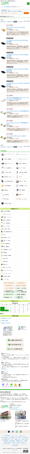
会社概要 (4, 452)
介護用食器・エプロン (19, 444)
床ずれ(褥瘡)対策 (7, 6)
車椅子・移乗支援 (4, 441)
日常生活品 (18, 446)
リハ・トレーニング (23, 447)
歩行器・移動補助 (7, 439)
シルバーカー (14, 11)
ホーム (2, 6)
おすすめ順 (20, 21)
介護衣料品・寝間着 (7, 446)
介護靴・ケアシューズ (22, 439)
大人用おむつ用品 (25, 441)
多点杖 (9, 11)
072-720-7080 (16, 411)
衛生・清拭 (13, 446)
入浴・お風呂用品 (11, 441)
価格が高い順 (9, 21)
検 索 (26, 13)
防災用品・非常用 (15, 449)
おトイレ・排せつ (18, 441)
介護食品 (25, 444)
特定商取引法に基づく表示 (11, 452)
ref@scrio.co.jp (19, 413)
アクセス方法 (2, 425)
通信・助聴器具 (12, 444)
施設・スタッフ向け (7, 447)
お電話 (27, 425)
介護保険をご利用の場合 (6, 322)
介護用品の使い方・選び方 (6, 318)
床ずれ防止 (20, 11)
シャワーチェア (4, 11)
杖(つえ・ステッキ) (14, 439)
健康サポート (24, 446)
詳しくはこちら (4, 369)
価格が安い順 (3, 21)
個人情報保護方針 (19, 452)
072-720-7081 (14, 412)
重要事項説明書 (25, 452)
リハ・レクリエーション (15, 447)
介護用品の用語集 (4, 320)
